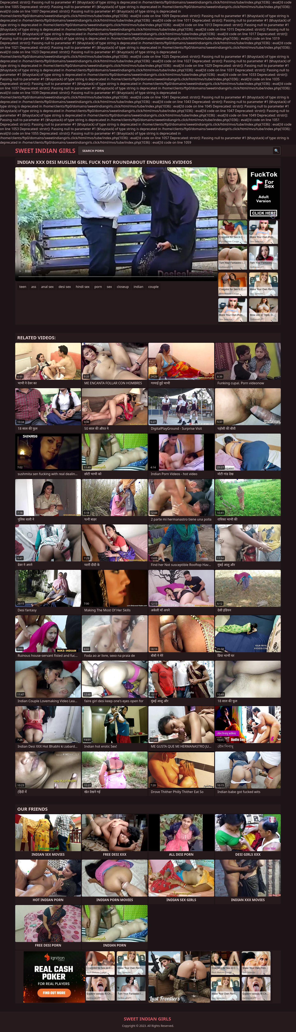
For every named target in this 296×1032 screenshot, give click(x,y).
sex (109, 286)
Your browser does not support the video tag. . (116, 224)
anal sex (47, 286)
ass (33, 286)
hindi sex (83, 286)
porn (98, 286)
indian (138, 286)
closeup (123, 286)
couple (153, 286)
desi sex (65, 286)
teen (22, 286)
